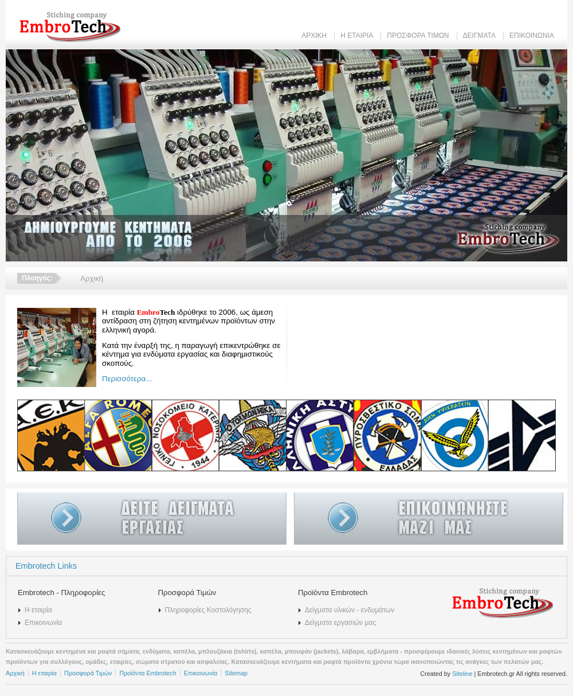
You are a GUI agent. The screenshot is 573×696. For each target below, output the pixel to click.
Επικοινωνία (43, 623)
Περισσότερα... (127, 378)
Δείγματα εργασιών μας (340, 623)
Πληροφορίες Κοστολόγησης (208, 610)
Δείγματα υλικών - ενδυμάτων (349, 610)
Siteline (462, 673)
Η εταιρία (38, 610)
